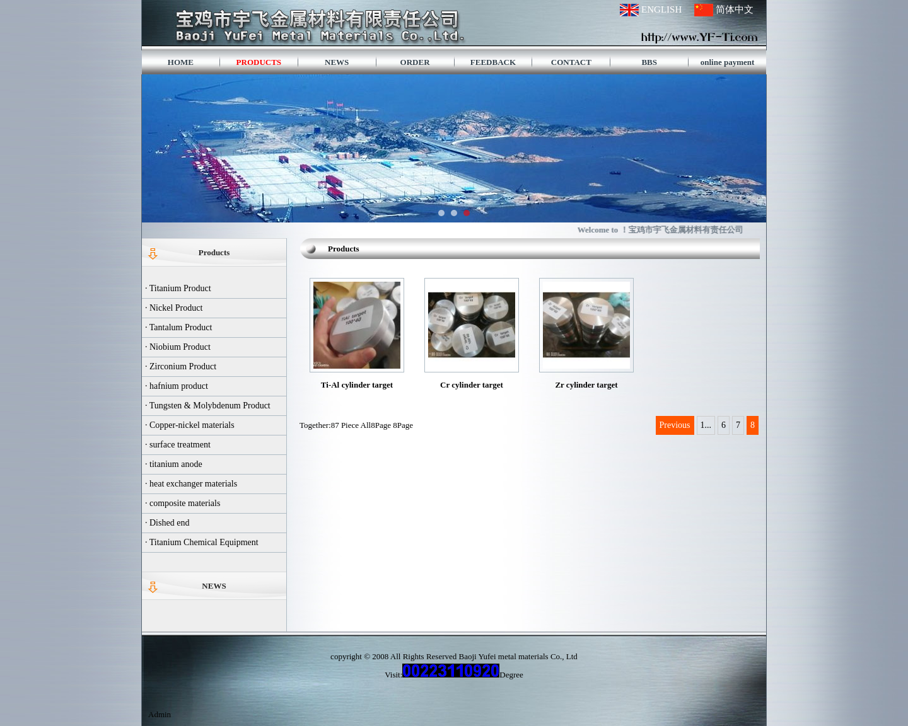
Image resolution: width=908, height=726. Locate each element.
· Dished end (167, 522)
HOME (181, 62)
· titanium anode (173, 464)
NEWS (337, 62)
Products (214, 252)
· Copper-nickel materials (190, 425)
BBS (649, 62)
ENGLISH (661, 9)
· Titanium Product (178, 288)
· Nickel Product (173, 308)
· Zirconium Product (180, 366)
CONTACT (571, 62)
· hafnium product (176, 386)
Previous (675, 425)
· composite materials (182, 503)
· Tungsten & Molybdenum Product (208, 405)
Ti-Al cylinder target (357, 384)
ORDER (415, 62)
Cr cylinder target (471, 384)
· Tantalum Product (178, 327)
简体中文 (735, 9)
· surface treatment (178, 444)
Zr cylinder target (586, 384)
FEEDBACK (493, 62)
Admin (159, 714)
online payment (728, 62)
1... (706, 425)
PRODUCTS (259, 62)
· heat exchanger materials (191, 483)
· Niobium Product (178, 347)
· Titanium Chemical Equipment (202, 542)
